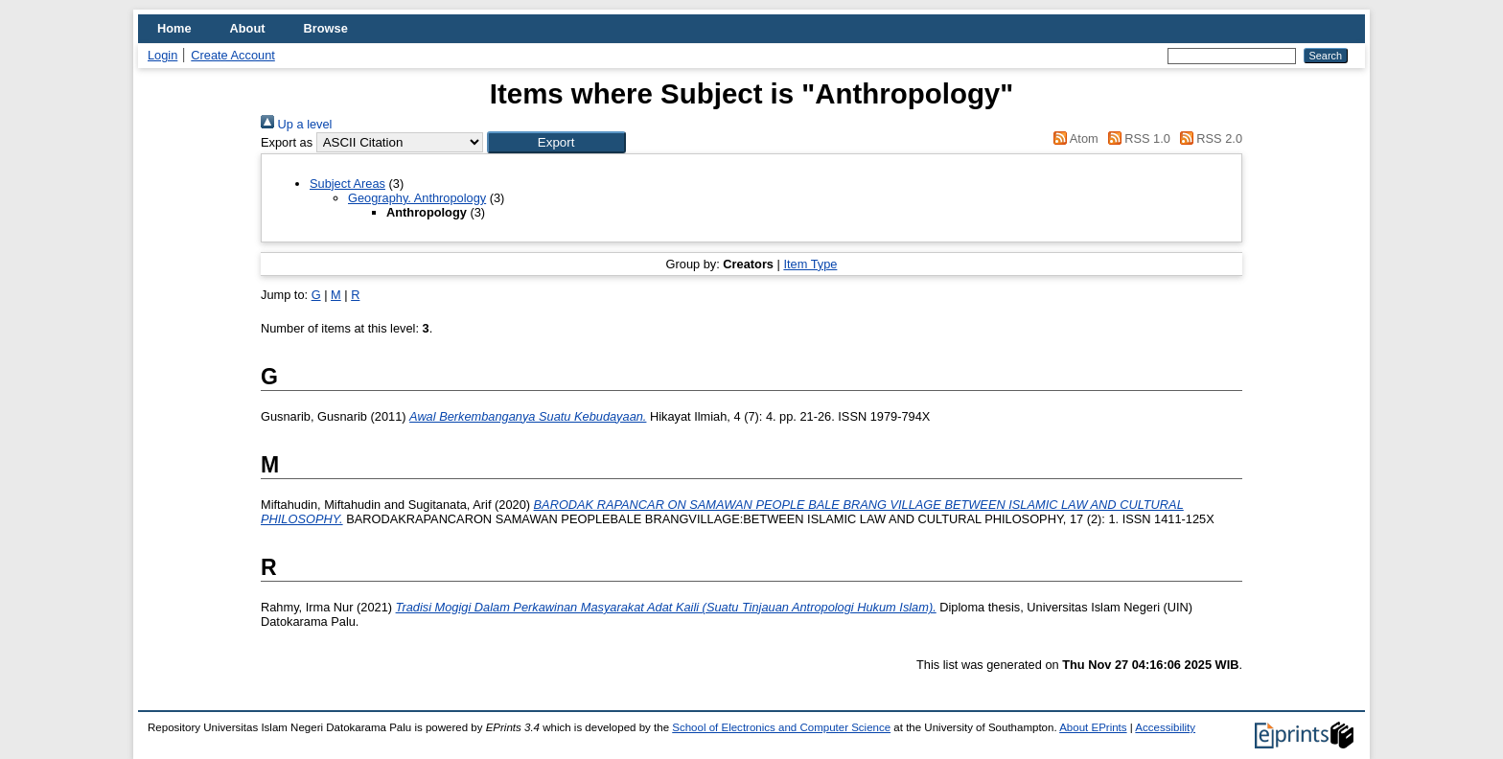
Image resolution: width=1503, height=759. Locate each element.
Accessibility (1165, 727)
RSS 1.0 (1135, 138)
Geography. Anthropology (417, 198)
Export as (286, 142)
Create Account (233, 55)
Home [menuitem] (174, 28)
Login (162, 55)
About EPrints (1092, 727)
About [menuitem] (248, 28)
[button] (556, 142)
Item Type (810, 264)
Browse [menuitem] (326, 28)
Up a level (296, 124)
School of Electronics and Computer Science (781, 727)
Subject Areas (347, 183)
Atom (1073, 138)
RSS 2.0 (1207, 138)
